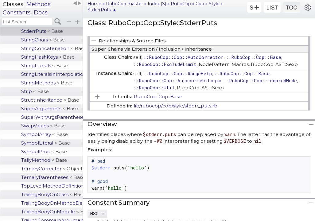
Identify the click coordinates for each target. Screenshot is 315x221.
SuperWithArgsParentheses (52, 117)
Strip (35, 91)
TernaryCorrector (52, 169)
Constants (17, 12)
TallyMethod (44, 160)
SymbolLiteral (45, 143)
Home (94, 3)
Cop (200, 3)
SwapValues (43, 126)
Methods (38, 4)
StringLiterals (44, 65)
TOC (292, 8)
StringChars (43, 40)
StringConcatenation (52, 48)
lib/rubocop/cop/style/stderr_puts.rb (175, 106)
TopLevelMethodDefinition (52, 186)
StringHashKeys (48, 57)
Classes (13, 4)
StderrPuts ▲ (102, 10)
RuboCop (181, 3)
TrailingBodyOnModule (52, 212)
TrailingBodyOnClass (52, 194)
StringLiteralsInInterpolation (52, 74)
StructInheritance (50, 100)
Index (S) (157, 3)
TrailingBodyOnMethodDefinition (52, 203)
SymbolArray (44, 134)
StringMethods (46, 83)
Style (214, 3)
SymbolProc (44, 151)
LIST (272, 8)
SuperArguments (49, 108)
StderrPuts (42, 31)
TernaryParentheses (52, 177)
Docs (41, 12)
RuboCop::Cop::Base (158, 96)
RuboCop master (124, 3)
